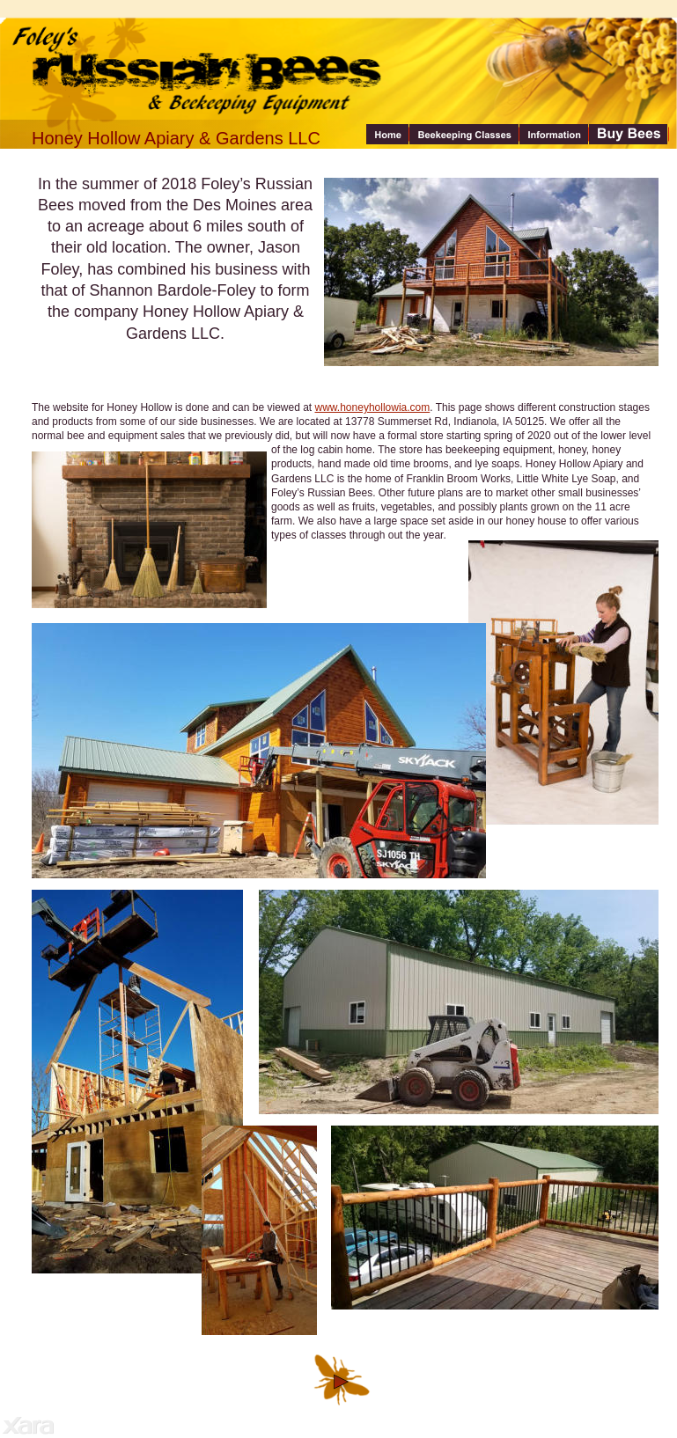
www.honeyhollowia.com (372, 407)
